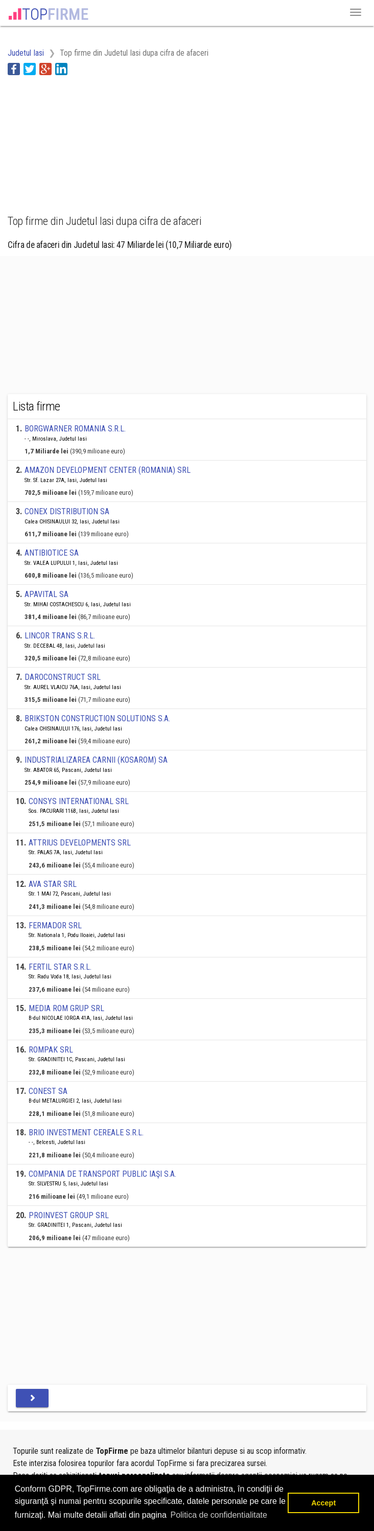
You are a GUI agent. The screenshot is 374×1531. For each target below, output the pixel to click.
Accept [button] (323, 1503)
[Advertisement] (89, 139)
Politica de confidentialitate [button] (218, 1515)
